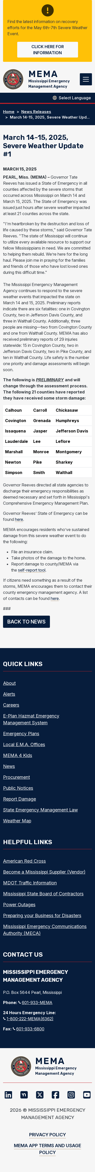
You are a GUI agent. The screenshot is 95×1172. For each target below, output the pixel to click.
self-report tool (31, 570)
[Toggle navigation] (86, 79)
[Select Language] (75, 98)
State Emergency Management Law (40, 809)
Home (8, 111)
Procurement (16, 777)
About (9, 683)
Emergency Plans (21, 733)
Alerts (9, 694)
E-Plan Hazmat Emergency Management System (31, 719)
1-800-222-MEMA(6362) (28, 1018)
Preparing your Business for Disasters (42, 915)
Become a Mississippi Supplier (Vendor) (44, 872)
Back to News (26, 622)
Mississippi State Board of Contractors (43, 893)
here (19, 519)
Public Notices (18, 788)
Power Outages (19, 904)
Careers (11, 705)
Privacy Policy (47, 1134)
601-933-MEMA (35, 1002)
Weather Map (17, 820)
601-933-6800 (28, 1028)
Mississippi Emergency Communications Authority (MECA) (45, 930)
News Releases (36, 111)
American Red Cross (24, 861)
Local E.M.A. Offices (24, 744)
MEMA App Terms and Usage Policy (47, 1149)
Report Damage (19, 799)
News (9, 766)
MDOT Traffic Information (30, 882)
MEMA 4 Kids (17, 755)
